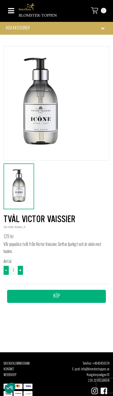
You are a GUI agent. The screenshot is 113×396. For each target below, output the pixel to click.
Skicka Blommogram (17, 364)
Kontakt (9, 369)
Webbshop (10, 375)
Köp (56, 296)
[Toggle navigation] (10, 9)
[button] (56, 28)
